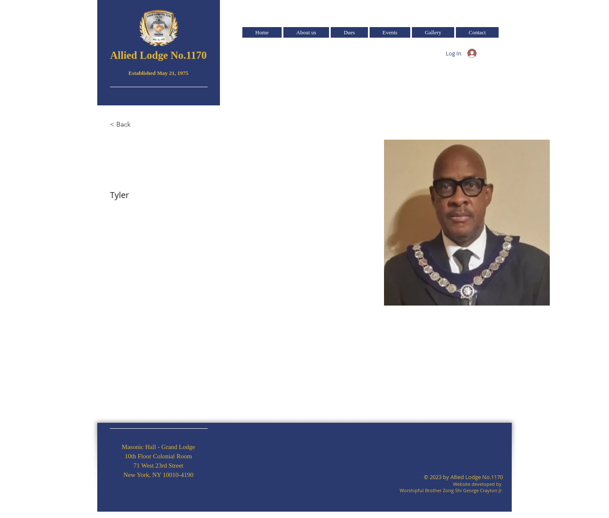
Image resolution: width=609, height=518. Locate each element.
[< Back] (126, 124)
